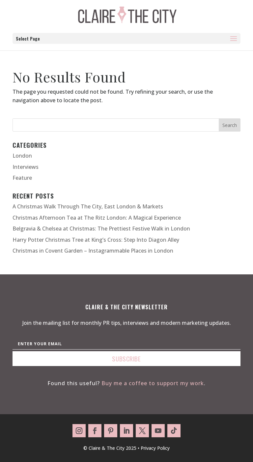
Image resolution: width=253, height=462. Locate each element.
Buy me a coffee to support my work (152, 383)
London (22, 155)
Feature (22, 177)
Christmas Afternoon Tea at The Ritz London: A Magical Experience (97, 217)
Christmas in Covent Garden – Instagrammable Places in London (93, 250)
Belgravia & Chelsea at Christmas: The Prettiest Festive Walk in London (101, 228)
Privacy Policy (155, 448)
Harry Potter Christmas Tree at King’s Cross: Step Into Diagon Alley (96, 239)
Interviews (26, 166)
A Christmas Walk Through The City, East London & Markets (88, 206)
